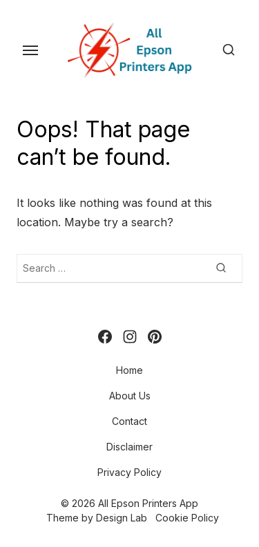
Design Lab (121, 518)
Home (129, 370)
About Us (130, 395)
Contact (129, 421)
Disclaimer (129, 446)
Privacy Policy (129, 472)
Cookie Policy (187, 518)
